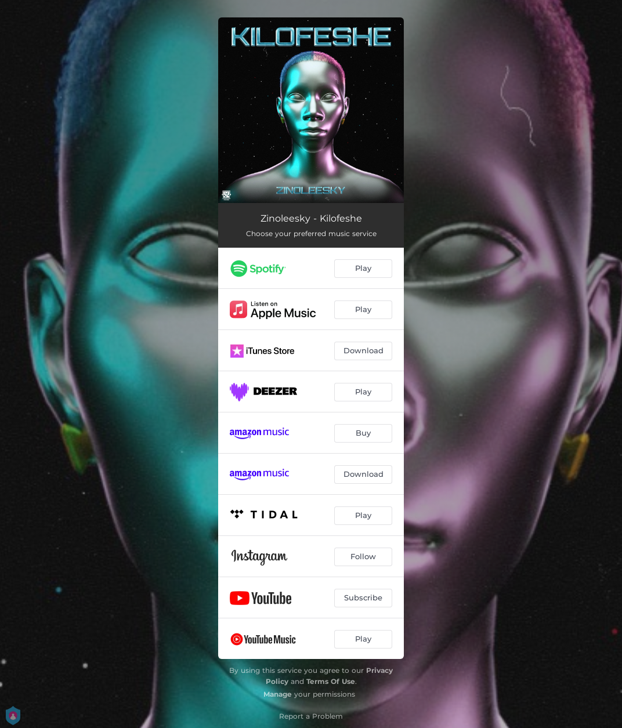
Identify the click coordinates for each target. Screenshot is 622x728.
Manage (277, 694)
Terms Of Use (330, 681)
